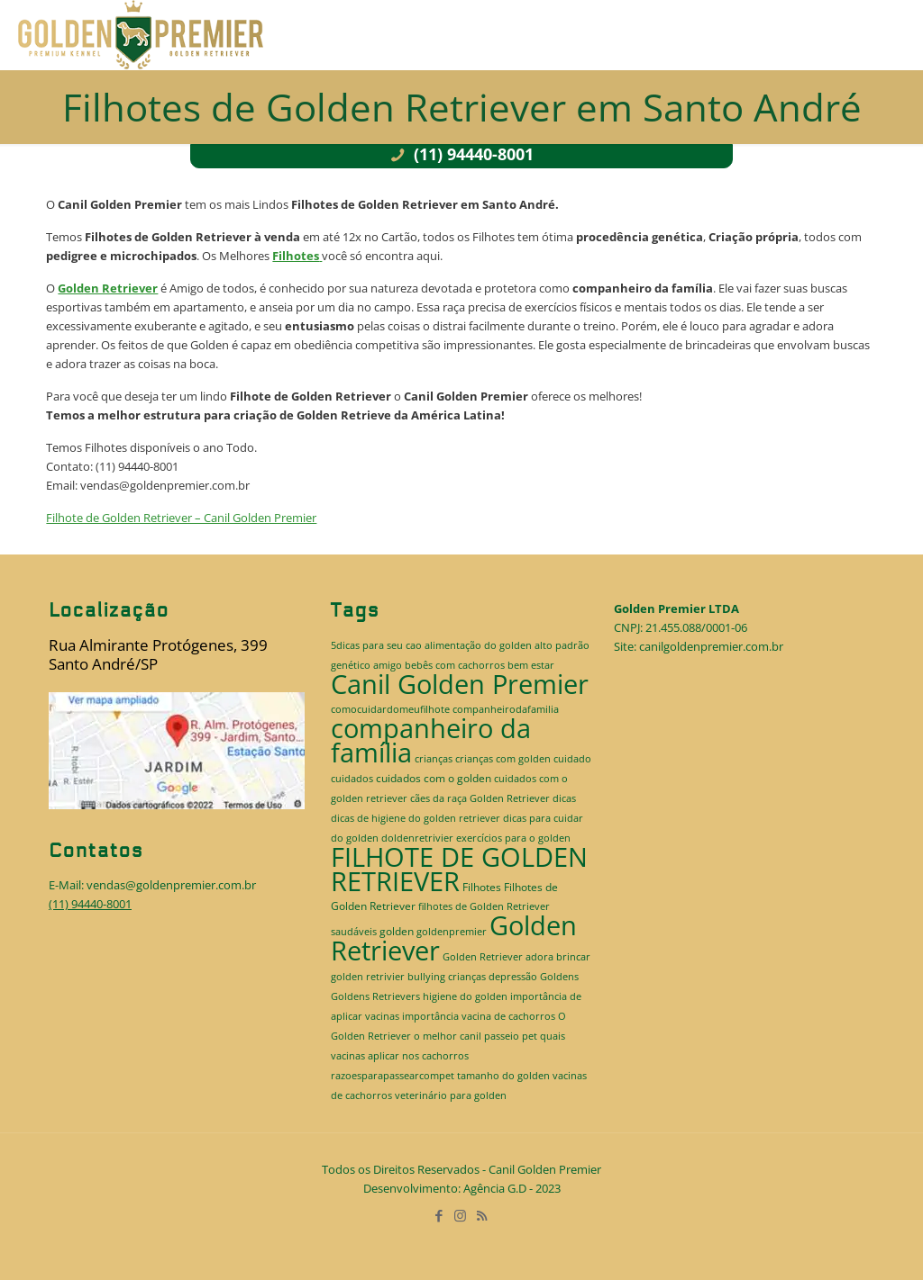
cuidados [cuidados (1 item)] (352, 778)
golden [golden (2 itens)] (396, 931)
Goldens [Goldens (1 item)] (559, 976)
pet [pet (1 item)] (529, 1036)
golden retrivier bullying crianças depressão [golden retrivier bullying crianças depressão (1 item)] (434, 976)
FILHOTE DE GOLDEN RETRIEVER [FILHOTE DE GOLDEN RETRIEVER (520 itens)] (459, 869)
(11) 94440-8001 (461, 154)
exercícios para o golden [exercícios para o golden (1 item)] (513, 838)
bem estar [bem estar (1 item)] (530, 665)
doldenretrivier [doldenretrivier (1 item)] (417, 838)
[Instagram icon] (461, 1215)
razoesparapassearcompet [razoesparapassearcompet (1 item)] (392, 1075)
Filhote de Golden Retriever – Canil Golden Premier (181, 517)
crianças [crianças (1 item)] (433, 759)
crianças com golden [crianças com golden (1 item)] (503, 759)
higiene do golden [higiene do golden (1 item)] (465, 996)
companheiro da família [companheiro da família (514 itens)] (431, 740)
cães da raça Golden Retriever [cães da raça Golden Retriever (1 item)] (480, 798)
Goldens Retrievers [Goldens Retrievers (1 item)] (375, 996)
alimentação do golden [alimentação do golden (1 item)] (478, 645)
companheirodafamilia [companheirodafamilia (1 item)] (505, 709)
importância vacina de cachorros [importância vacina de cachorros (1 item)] (478, 1016)
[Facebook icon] (440, 1215)
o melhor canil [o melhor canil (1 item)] (447, 1036)
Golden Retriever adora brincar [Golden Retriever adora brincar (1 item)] (516, 957)
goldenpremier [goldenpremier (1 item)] (451, 931)
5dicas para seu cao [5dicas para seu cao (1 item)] (376, 645)
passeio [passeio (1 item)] (501, 1036)
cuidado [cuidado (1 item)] (572, 759)
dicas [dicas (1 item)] (564, 798)
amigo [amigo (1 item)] (387, 665)
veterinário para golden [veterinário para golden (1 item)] (451, 1095)
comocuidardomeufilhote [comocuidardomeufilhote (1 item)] (390, 709)
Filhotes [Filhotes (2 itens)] (481, 887)
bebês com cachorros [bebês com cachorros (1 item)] (455, 665)
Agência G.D (494, 1188)
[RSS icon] (483, 1215)
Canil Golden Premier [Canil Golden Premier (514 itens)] (460, 684)
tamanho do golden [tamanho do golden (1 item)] (503, 1075)
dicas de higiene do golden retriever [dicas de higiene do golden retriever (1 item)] (415, 818)
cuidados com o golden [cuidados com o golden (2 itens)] (433, 778)
